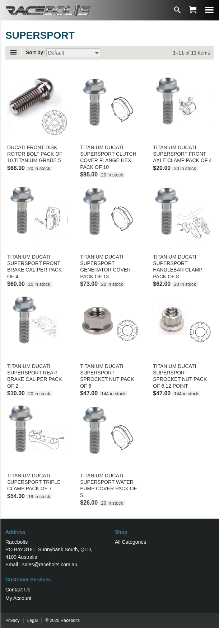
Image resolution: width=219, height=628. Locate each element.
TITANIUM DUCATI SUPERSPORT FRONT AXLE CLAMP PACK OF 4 (182, 154)
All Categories (130, 542)
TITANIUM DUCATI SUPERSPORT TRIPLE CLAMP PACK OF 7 (34, 482)
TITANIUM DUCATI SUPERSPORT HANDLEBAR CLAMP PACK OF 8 (177, 266)
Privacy (12, 620)
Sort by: (35, 52)
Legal (32, 620)
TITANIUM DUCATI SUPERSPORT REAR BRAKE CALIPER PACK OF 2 (34, 376)
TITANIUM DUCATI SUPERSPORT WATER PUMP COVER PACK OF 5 (108, 485)
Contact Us (17, 589)
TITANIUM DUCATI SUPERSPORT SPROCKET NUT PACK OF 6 (107, 376)
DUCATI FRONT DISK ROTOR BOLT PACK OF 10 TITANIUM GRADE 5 (34, 154)
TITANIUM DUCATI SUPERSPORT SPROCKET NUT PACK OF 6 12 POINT (180, 376)
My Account (18, 598)
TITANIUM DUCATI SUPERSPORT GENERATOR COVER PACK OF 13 (105, 266)
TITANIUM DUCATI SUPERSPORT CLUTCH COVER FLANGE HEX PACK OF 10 (108, 157)
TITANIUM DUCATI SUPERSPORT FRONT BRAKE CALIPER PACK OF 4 (34, 266)
